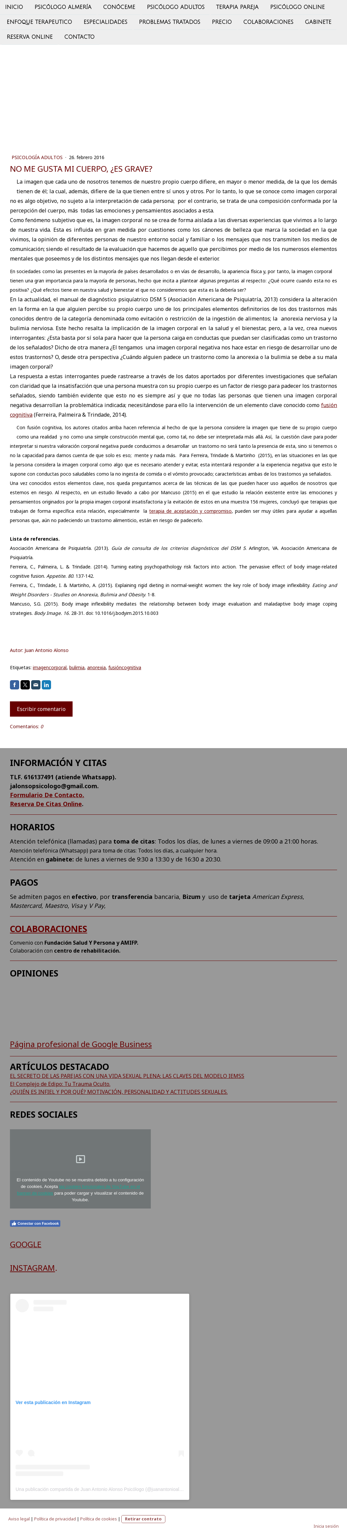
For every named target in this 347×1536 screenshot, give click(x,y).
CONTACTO (79, 38)
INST (18, 1267)
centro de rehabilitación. (87, 950)
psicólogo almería (62, 7)
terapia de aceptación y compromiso (190, 511)
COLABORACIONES (48, 929)
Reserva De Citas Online (46, 804)
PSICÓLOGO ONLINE (297, 7)
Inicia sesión (326, 1526)
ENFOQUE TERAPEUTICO (39, 23)
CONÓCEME (119, 7)
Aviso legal (19, 1519)
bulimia (77, 667)
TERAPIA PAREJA (237, 7)
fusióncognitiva (124, 667)
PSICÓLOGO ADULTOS (175, 7)
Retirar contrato (143, 1519)
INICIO (14, 7)
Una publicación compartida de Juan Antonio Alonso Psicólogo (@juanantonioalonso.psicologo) (114, 1489)
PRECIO (222, 23)
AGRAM (41, 1267)
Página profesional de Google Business (81, 1043)
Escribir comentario (41, 709)
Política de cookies (98, 1519)
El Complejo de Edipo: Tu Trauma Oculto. (60, 1084)
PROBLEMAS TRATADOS (169, 23)
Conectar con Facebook (35, 1223)
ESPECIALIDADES (105, 23)
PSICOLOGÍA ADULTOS (38, 157)
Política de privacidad (55, 1519)
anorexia (96, 667)
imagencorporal (50, 667)
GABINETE (318, 23)
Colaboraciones (268, 23)
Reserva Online (30, 38)
